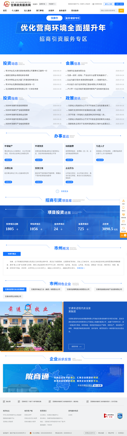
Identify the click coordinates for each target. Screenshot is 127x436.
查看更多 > (81, 268)
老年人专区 (108, 4)
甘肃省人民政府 (8, 421)
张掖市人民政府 (85, 4)
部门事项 (40, 11)
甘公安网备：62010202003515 (41, 433)
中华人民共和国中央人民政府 (12, 415)
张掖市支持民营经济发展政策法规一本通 (84, 110)
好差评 (51, 11)
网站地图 (101, 433)
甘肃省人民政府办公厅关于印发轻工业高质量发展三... (89, 106)
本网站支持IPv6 (90, 433)
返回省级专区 (72, 18)
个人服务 (15, 11)
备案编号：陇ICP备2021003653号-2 (14, 433)
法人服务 (27, 11)
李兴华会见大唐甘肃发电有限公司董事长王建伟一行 (26, 71)
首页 (5, 11)
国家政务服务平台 (73, 4)
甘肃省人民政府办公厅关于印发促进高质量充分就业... (89, 119)
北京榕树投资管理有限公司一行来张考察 (22, 89)
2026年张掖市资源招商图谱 (17, 106)
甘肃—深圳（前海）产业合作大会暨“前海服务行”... (87, 75)
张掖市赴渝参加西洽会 (76, 71)
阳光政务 (75, 11)
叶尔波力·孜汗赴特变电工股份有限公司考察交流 (86, 84)
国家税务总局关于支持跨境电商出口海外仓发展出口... (89, 124)
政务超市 (62, 11)
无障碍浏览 (98, 4)
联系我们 (121, 433)
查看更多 (64, 191)
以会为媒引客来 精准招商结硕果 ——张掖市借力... (87, 80)
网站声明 (111, 433)
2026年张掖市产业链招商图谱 (18, 110)
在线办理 (8, 160)
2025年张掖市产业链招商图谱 (18, 124)
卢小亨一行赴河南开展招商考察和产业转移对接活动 (88, 89)
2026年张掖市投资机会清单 (17, 115)
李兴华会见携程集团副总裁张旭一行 (20, 84)
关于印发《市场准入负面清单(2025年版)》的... (87, 115)
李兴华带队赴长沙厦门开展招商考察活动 (22, 80)
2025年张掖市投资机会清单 (17, 119)
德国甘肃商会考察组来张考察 (17, 75)
